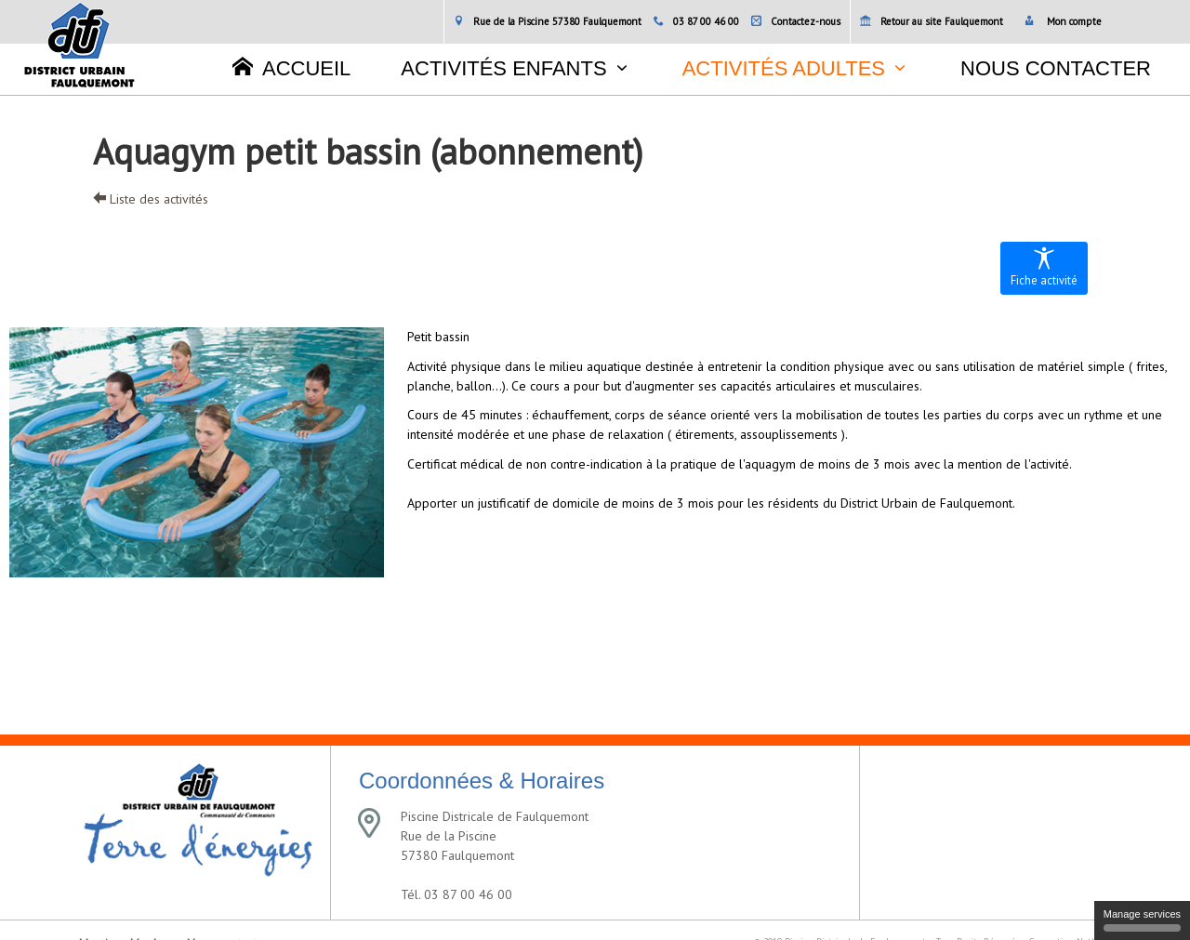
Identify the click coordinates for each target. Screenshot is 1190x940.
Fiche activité (1044, 267)
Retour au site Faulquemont (931, 21)
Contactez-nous (795, 21)
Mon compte (1063, 21)
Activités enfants (503, 68)
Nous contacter (1055, 68)
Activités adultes (783, 68)
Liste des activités (150, 199)
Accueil (291, 68)
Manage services (1142, 920)
